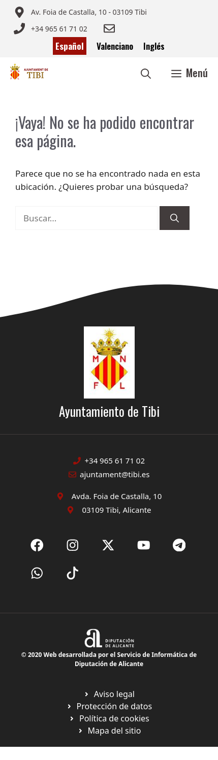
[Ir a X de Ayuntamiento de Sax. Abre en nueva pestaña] (72, 545)
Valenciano (115, 46)
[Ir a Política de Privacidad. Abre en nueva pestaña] (109, 694)
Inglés (154, 46)
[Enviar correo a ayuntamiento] (80, 12)
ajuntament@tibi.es (114, 474)
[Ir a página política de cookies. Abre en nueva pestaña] (109, 706)
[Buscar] (175, 218)
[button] (146, 72)
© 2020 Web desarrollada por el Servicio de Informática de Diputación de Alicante (109, 659)
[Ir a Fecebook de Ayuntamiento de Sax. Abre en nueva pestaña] (37, 545)
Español (69, 46)
